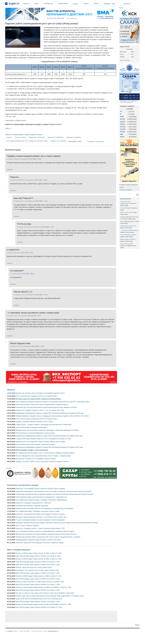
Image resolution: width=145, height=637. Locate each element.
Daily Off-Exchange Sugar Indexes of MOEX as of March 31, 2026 (39, 607)
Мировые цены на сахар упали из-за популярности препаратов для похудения (44, 508)
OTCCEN (122, 129)
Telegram (107, 4)
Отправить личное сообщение (128, 184)
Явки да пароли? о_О (23, 292)
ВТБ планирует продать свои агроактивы (32, 450)
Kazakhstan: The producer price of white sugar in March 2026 (37, 570)
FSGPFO (122, 124)
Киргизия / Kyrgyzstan (73, 137)
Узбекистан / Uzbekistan (59, 141)
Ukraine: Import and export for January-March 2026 (34, 567)
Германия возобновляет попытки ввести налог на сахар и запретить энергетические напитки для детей (54, 491)
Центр (122, 54)
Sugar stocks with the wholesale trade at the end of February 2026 (39, 599)
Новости (28, 3)
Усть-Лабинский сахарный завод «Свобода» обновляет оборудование (41, 500)
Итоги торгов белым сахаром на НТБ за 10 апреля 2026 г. (37, 419)
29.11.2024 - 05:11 (27, 252)
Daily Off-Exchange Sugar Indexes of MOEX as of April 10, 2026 (38, 556)
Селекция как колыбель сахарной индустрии (32, 506)
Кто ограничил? (17, 271)
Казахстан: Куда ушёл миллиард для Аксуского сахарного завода (40, 542)
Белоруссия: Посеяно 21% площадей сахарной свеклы (36, 459)
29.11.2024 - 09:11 (28, 274)
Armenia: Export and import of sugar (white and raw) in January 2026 (39, 582)
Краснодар (123, 51)
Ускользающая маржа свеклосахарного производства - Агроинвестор (41, 497)
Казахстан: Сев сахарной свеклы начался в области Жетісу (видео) (40, 488)
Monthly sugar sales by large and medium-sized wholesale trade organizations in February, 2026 (49, 596)
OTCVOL (122, 131)
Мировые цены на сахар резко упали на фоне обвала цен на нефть (40, 441)
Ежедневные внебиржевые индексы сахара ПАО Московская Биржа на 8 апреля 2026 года (49, 447)
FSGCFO (122, 121)
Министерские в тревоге (127, 239)
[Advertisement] (61, 616)
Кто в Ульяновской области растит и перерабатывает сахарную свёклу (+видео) (45, 531)
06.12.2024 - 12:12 (48, 227)
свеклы (22, 357)
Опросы (121, 187)
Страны (88, 3)
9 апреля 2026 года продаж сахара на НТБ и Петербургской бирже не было (43, 439)
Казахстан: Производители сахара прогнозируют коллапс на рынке (40, 514)
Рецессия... (15, 177)
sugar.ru (8, 128)
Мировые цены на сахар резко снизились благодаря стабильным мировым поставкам (47, 430)
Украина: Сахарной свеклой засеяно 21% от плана (34, 421)
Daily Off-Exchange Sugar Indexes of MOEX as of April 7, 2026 (38, 573)
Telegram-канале (55, 124)
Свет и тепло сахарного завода (27, 525)
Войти (121, 7)
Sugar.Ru (10, 631)
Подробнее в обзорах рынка (15, 120)
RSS (113, 4)
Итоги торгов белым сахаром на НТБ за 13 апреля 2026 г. (37, 396)
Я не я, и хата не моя (126, 212)
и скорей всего (13, 250)
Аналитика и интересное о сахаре (22, 485)
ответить (10, 169)
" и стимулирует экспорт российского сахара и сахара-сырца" (33, 313)
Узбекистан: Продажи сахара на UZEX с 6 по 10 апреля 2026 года (40, 410)
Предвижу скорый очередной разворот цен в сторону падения (33, 156)
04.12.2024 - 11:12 (41, 201)
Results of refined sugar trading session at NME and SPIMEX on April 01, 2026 (43, 604)
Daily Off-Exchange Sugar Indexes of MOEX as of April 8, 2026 (38, 564)
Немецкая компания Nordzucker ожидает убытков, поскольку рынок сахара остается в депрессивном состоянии (57, 523)
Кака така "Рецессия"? (23, 198)
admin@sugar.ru (53, 631)
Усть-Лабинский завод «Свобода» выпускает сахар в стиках (38, 511)
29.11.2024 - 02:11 (35, 159)
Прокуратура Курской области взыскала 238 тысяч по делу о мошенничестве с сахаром (48, 537)
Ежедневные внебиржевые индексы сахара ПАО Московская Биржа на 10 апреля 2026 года (49, 413)
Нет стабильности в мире (127, 234)
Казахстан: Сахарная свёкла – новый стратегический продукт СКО (40, 528)
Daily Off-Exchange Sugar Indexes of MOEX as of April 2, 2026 (38, 590)
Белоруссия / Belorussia (37, 137)
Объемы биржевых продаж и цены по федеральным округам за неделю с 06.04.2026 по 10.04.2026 (52, 416)
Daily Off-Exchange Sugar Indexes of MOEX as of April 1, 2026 (38, 601)
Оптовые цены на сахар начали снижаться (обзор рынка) (38, 399)
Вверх (137, 625)
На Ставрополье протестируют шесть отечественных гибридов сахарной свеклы (45, 453)
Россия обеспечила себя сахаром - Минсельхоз (33, 444)
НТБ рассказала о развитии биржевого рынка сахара (35, 433)
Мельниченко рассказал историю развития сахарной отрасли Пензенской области (46, 534)
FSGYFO (122, 119)
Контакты (127, 4)
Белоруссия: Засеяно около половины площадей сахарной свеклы (40, 393)
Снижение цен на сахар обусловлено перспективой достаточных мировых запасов (46, 407)
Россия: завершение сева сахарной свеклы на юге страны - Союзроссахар (43, 456)
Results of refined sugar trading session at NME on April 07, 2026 (38, 576)
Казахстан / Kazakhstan (55, 137)
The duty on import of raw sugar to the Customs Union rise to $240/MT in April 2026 (45, 593)
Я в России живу (24, 224)
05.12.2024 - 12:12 (38, 346)
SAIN (121, 134)
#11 (121, 111)
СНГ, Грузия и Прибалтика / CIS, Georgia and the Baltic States (27, 141)
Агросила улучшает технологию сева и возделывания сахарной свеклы (42, 404)
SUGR (122, 116)
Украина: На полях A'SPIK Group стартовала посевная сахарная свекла (42, 461)
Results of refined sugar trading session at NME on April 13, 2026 (38, 553)
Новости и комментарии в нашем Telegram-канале (23, 134)
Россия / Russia (20, 137)
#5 (120, 114)
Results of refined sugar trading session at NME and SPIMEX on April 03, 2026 (43, 587)
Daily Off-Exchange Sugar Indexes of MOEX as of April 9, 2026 (38, 562)
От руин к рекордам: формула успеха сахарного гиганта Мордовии (40, 520)
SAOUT (122, 136)
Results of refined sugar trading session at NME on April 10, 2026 (38, 559)
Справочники (65, 3)
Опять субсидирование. (127, 221)
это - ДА (122, 208)
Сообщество (50, 3)
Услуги (75, 4)
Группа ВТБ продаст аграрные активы (29, 427)
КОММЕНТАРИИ (125, 199)
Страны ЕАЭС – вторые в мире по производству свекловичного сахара (42, 424)
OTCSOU (122, 126)
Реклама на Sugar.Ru (125, 189)
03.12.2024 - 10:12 (41, 180)
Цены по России (124, 60)
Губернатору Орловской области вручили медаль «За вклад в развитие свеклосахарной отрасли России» (54, 494)
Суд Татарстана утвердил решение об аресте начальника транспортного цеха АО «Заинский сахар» (52, 402)
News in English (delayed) (18, 550)
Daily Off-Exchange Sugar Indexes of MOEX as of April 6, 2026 (38, 579)
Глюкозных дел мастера (127, 225)
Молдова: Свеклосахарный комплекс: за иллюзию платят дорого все (41, 517)
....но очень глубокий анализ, (128, 230)
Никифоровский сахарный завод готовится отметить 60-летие (38, 540)
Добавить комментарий (96, 141)
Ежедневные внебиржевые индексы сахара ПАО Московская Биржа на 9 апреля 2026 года (49, 436)
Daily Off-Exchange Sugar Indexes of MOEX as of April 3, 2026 (38, 584)
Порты (98, 3)
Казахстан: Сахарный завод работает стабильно (33, 503)
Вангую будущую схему (20, 343)
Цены (38, 3)
